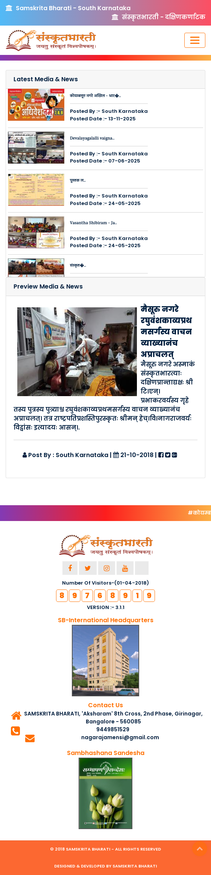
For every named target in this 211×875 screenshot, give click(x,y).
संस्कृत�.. (78, 266)
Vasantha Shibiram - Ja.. (93, 223)
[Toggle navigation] (194, 40)
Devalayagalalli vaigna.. (92, 138)
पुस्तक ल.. (78, 181)
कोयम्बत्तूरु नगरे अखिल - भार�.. (95, 96)
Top (199, 848)
